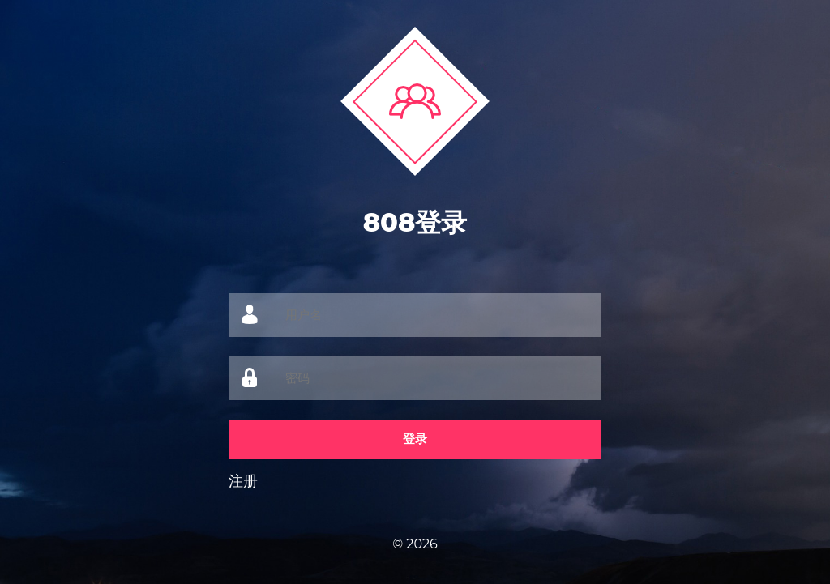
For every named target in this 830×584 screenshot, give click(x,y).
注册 (243, 481)
